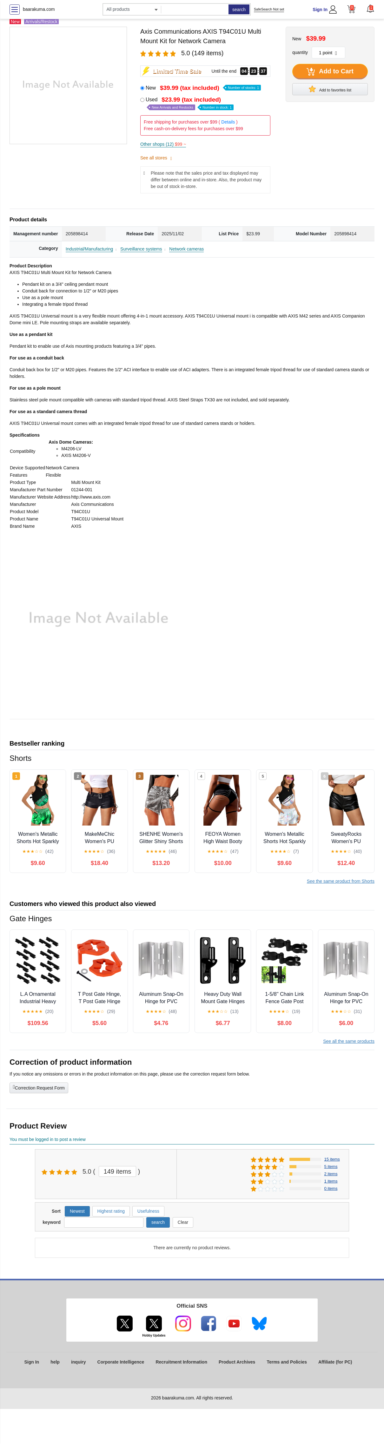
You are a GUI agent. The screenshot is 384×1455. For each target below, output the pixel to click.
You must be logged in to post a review (48, 1139)
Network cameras (186, 248)
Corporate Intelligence (120, 1361)
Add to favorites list (330, 88)
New (203, 87)
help (55, 1361)
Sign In (320, 9)
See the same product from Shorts (340, 881)
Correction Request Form (39, 1087)
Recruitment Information (181, 1361)
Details (228, 121)
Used (190, 103)
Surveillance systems (141, 248)
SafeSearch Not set (269, 9)
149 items (117, 1171)
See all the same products (348, 1041)
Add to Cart (330, 72)
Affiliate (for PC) (335, 1361)
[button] (370, 8)
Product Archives (237, 1361)
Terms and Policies (287, 1361)
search (239, 9)
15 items (332, 1159)
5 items (331, 1166)
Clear (183, 1222)
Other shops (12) (163, 144)
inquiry (78, 1361)
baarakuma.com (39, 9)
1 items (331, 1181)
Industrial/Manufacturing (89, 248)
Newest (77, 1211)
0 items (331, 1188)
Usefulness (148, 1211)
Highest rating (111, 1211)
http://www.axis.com (90, 497)
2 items (331, 1173)
